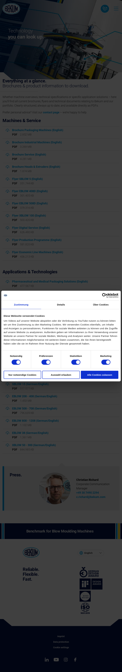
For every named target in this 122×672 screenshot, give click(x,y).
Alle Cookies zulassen (99, 374)
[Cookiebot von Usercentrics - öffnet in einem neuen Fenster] (104, 295)
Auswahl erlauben (61, 374)
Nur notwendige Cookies (22, 374)
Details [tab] (61, 304)
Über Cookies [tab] (101, 304)
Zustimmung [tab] (21, 304)
